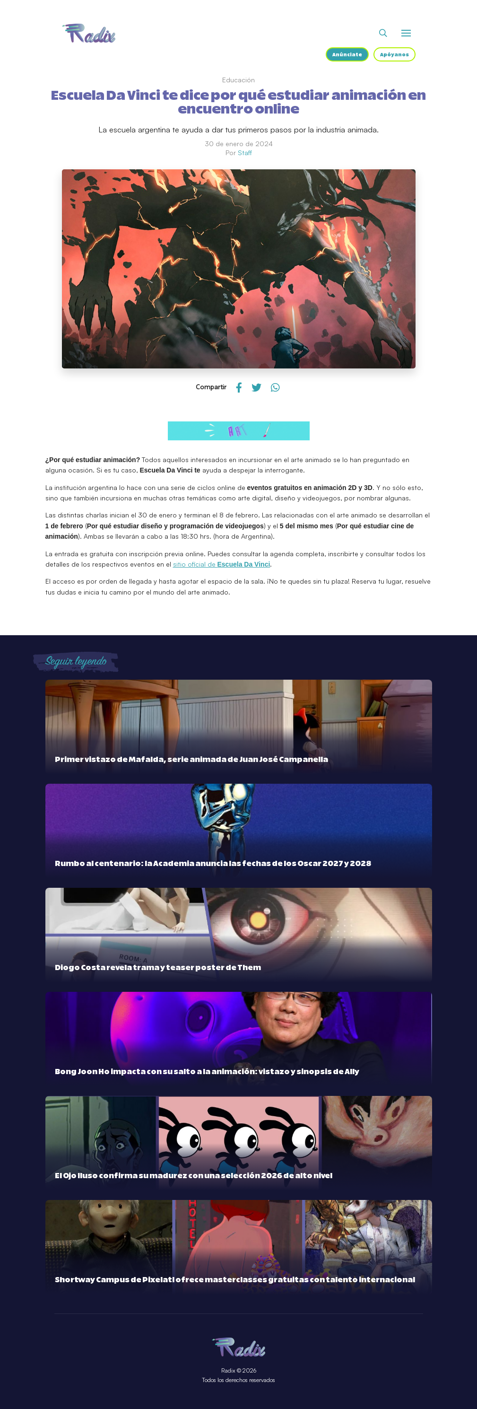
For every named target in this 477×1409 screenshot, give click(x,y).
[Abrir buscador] (383, 33)
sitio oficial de (221, 564)
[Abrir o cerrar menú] (406, 33)
